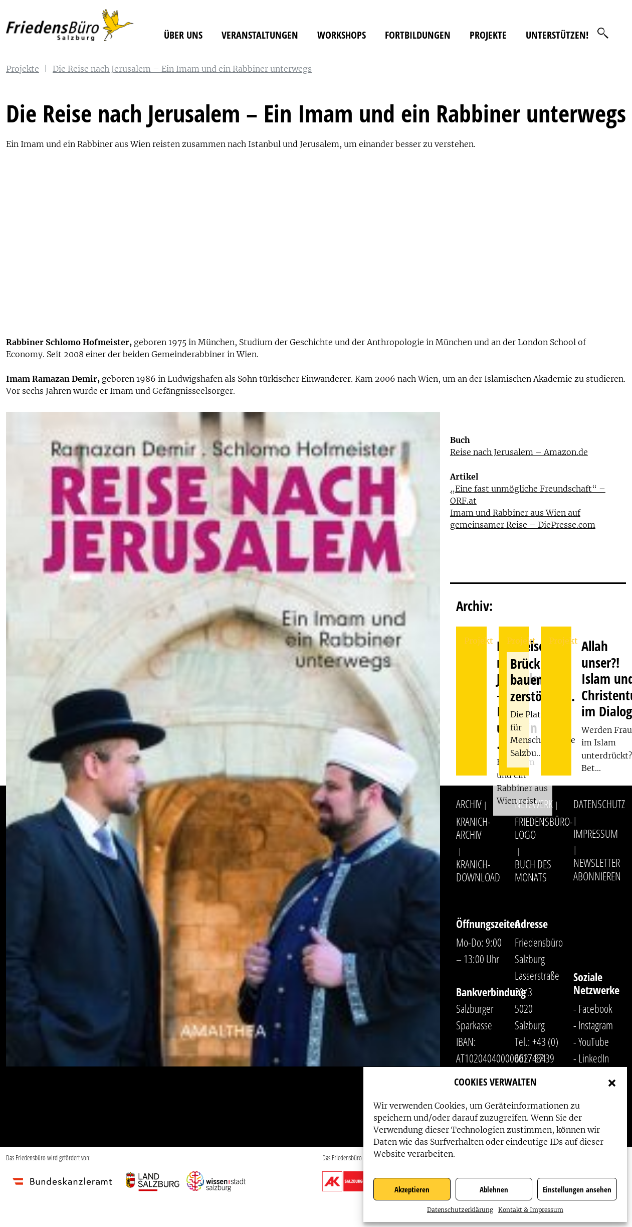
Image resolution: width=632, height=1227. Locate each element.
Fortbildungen (418, 35)
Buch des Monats (533, 870)
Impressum (595, 833)
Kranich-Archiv (473, 828)
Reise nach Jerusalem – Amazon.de (519, 452)
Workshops (341, 35)
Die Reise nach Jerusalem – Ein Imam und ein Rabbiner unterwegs (182, 69)
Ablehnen (494, 1189)
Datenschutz (599, 803)
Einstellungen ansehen (577, 1189)
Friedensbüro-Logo (544, 828)
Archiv (469, 803)
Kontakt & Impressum (530, 1209)
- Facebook (592, 1008)
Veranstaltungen (260, 35)
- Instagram (593, 1024)
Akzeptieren (412, 1189)
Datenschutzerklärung (460, 1209)
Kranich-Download (478, 870)
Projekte (488, 35)
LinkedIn (593, 1057)
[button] (612, 1082)
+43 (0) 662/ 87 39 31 (536, 1058)
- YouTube (591, 1041)
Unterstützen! (557, 35)
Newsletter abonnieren (597, 869)
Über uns (183, 35)
